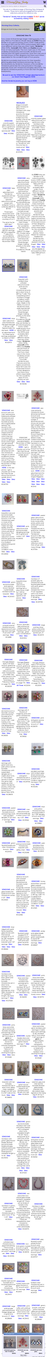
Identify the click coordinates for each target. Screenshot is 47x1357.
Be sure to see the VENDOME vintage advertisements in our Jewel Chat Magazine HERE (23, 76)
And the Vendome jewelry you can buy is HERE (19, 81)
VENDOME (8, 121)
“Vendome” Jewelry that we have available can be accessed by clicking (23, 17)
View (13, 131)
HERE (11, 330)
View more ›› (23, 1355)
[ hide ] (41, 1334)
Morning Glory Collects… (11, 25)
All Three (20, 685)
